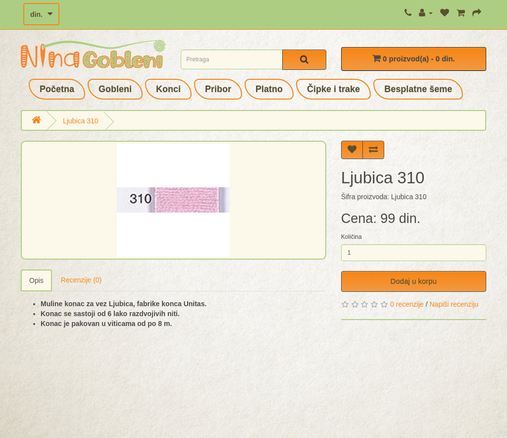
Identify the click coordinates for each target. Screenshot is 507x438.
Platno (269, 89)
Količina (351, 236)
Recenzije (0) (81, 280)
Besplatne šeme (418, 89)
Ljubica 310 (81, 121)
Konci (168, 89)
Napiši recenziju (453, 304)
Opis (36, 280)
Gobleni (115, 89)
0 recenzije (407, 304)
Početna (57, 89)
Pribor (218, 89)
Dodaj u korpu (414, 281)
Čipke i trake (333, 89)
